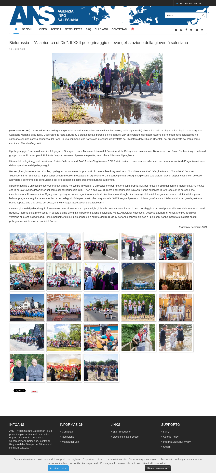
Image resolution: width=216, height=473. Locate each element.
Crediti (166, 446)
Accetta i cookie (58, 468)
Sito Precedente (122, 431)
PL (200, 3)
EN (182, 3)
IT (177, 3)
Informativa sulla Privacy (177, 441)
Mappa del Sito (70, 441)
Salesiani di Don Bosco (126, 436)
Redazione (68, 436)
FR (191, 3)
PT (196, 3)
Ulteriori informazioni (158, 468)
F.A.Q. (166, 431)
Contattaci (67, 431)
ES (186, 3)
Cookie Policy (171, 436)
